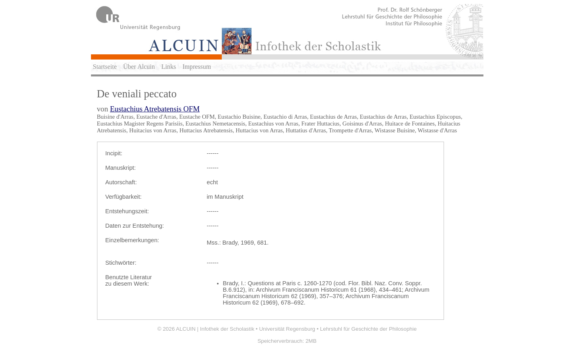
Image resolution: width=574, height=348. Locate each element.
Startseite (105, 66)
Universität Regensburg (287, 329)
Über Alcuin (139, 66)
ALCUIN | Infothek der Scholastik (215, 329)
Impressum (196, 66)
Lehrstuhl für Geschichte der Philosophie (368, 329)
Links (168, 66)
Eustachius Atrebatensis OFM (155, 109)
